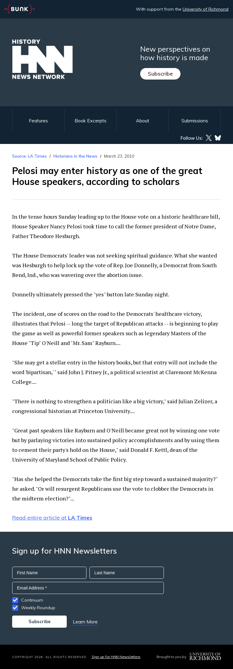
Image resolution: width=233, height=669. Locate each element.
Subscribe (160, 73)
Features (38, 121)
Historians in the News (75, 156)
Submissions (194, 121)
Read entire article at (52, 517)
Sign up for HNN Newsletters (116, 656)
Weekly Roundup (38, 607)
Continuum (32, 600)
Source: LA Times (29, 156)
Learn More (85, 622)
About (142, 121)
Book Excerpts (90, 121)
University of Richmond (205, 9)
